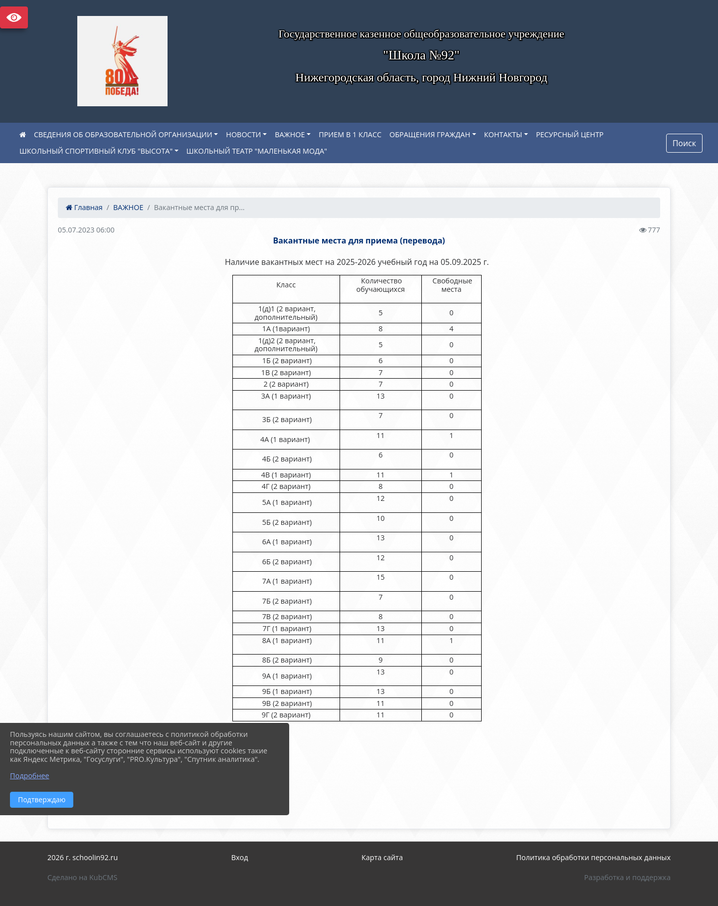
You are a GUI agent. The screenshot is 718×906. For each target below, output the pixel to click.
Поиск (684, 143)
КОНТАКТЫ (503, 134)
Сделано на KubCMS (82, 877)
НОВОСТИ (243, 134)
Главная (84, 207)
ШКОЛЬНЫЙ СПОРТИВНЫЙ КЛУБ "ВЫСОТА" (96, 151)
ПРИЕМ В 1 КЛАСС (350, 134)
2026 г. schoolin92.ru (82, 857)
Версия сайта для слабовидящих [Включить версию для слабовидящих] (14, 17)
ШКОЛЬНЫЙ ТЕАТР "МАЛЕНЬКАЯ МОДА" (256, 151)
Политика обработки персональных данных (593, 857)
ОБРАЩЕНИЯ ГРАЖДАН (429, 134)
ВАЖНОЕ (290, 134)
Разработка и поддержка (627, 877)
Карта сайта (382, 857)
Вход (239, 857)
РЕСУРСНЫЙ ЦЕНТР (570, 134)
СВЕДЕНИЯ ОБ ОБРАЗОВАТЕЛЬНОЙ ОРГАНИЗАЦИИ (123, 134)
